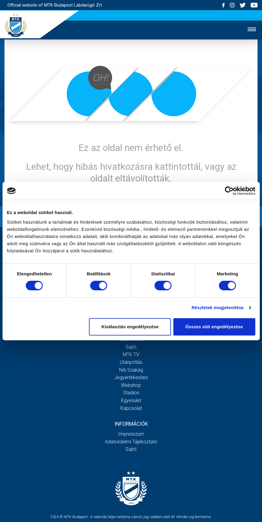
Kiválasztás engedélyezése (130, 326)
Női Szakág (131, 370)
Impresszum (131, 434)
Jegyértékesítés (131, 377)
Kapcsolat (131, 408)
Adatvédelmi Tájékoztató (131, 442)
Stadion (131, 393)
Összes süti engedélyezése (214, 326)
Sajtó (131, 347)
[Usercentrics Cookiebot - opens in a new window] (229, 190)
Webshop (131, 385)
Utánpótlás (131, 362)
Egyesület (131, 400)
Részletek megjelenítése (218, 307)
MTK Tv (131, 354)
